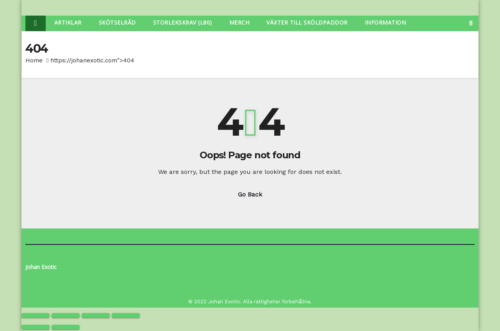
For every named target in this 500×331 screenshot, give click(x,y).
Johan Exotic (41, 267)
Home (34, 60)
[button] (471, 23)
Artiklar (68, 22)
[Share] (96, 315)
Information (385, 22)
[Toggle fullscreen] (66, 315)
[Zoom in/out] (35, 315)
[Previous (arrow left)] (35, 327)
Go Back (250, 194)
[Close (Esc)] (126, 315)
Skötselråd (117, 22)
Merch (239, 22)
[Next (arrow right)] (66, 327)
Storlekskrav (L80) (182, 22)
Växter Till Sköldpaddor (307, 22)
